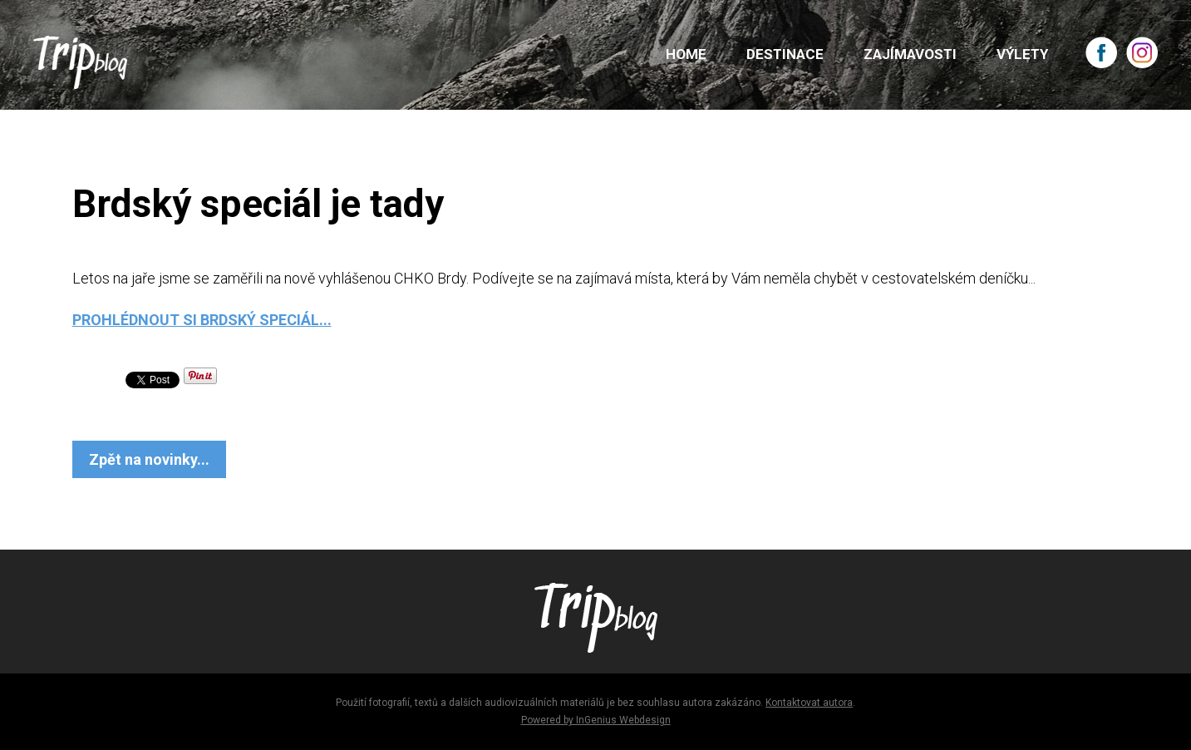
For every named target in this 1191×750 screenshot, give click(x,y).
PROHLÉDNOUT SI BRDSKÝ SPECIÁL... (202, 319)
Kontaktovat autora (809, 702)
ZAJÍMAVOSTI (910, 54)
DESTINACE (785, 54)
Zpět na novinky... (149, 459)
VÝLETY (1022, 54)
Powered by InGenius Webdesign (596, 720)
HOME (686, 54)
